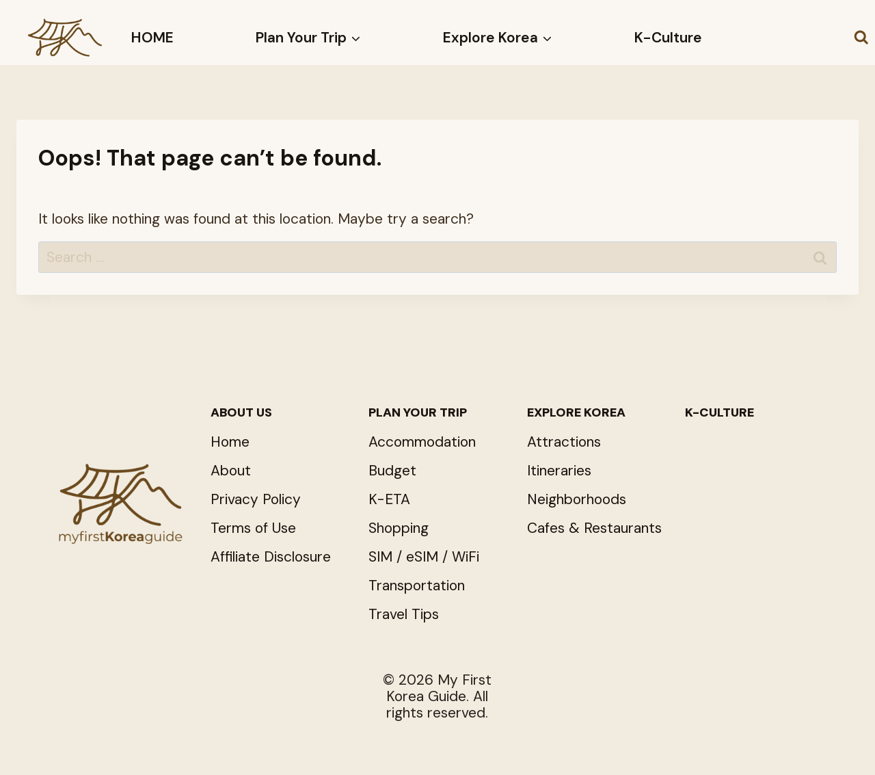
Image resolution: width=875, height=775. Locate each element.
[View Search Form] (861, 37)
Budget (392, 470)
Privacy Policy (256, 499)
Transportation (416, 585)
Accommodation (422, 441)
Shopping (398, 528)
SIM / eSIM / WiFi (423, 556)
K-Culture (668, 37)
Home (230, 441)
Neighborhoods (576, 499)
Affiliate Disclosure (271, 556)
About (231, 470)
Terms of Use (253, 528)
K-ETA (389, 499)
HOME (152, 37)
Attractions (564, 441)
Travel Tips (403, 614)
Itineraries (559, 470)
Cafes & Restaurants (594, 528)
